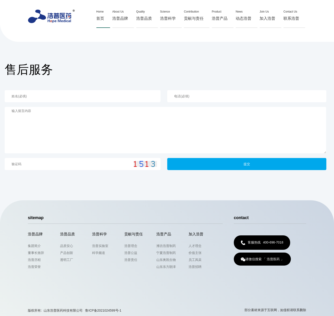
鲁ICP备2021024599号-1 (103, 310)
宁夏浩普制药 (166, 253)
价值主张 (195, 253)
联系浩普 (291, 14)
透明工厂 (66, 260)
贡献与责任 (194, 14)
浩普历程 (34, 260)
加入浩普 (267, 14)
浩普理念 (130, 246)
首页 (100, 14)
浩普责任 (130, 260)
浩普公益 (130, 253)
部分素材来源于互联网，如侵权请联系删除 (275, 310)
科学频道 (98, 253)
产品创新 (66, 253)
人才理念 (195, 246)
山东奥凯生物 (166, 260)
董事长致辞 (36, 253)
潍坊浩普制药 (166, 246)
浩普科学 (168, 14)
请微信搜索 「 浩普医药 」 (262, 259)
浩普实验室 (100, 246)
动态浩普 (243, 14)
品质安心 (66, 246)
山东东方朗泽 (166, 267)
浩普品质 (144, 14)
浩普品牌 (120, 14)
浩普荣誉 (34, 267)
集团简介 (34, 246)
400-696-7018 (262, 242)
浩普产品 (220, 14)
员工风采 (195, 260)
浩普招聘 (195, 267)
